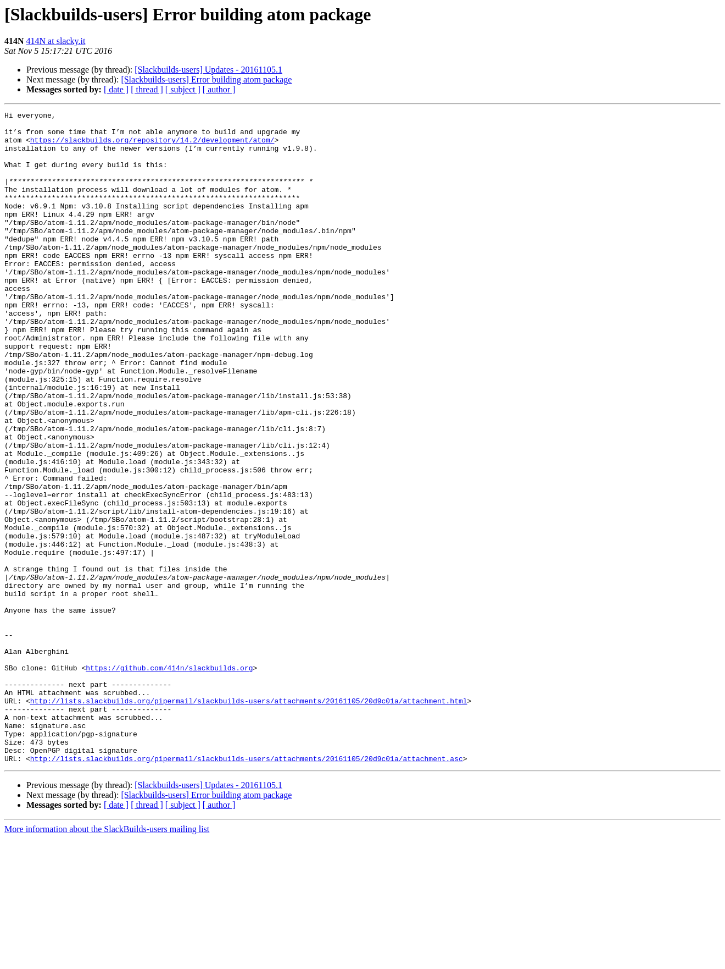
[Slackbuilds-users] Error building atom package (206, 79)
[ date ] (116, 89)
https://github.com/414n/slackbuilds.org (169, 780)
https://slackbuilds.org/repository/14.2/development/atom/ (152, 146)
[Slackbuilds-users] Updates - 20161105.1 (208, 69)
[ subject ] (182, 89)
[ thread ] (147, 89)
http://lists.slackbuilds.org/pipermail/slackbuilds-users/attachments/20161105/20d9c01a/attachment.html (248, 819)
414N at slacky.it (56, 41)
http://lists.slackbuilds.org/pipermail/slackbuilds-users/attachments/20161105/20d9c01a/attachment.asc (246, 889)
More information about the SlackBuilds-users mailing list (106, 959)
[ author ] (219, 89)
